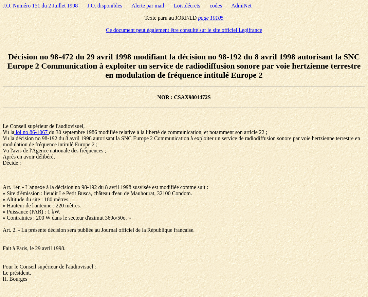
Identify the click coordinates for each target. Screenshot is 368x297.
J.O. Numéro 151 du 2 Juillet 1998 (40, 5)
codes (216, 5)
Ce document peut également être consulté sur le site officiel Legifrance (184, 30)
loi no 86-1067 (31, 132)
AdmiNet (241, 5)
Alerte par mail (147, 5)
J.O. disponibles (104, 5)
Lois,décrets (187, 5)
